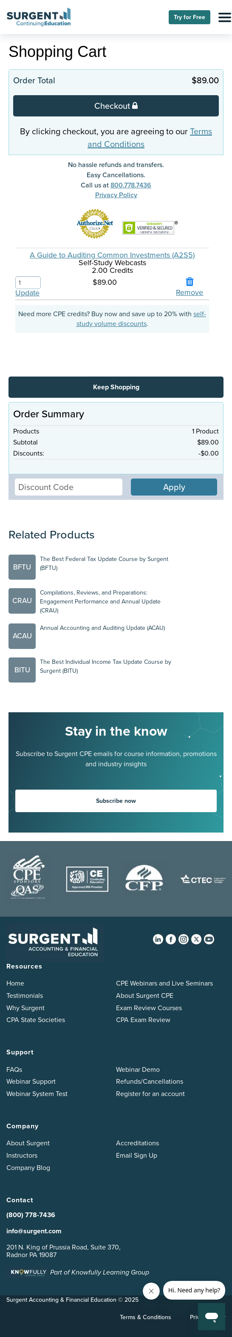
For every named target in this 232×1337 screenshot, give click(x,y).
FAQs (14, 1069)
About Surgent (28, 1143)
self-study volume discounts (141, 318)
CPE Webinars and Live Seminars (164, 983)
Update (27, 293)
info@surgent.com (34, 1231)
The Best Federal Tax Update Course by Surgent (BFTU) (104, 563)
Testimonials (24, 995)
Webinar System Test (37, 1094)
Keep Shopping (116, 387)
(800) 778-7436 (30, 1215)
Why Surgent (25, 1008)
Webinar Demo (138, 1069)
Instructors (21, 1155)
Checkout (116, 105)
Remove (189, 292)
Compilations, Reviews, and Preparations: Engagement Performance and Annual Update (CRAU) (100, 601)
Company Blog (28, 1168)
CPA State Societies (35, 1020)
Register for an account (150, 1094)
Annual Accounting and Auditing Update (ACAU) (102, 627)
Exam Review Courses (149, 1008)
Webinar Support (31, 1081)
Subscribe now (116, 800)
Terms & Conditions (145, 1317)
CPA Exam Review (143, 1020)
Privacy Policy (116, 194)
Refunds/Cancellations (149, 1081)
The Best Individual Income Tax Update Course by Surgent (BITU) (105, 666)
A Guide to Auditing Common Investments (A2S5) (112, 255)
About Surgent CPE (144, 995)
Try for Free (189, 17)
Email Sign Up (136, 1155)
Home (15, 983)
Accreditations (137, 1143)
